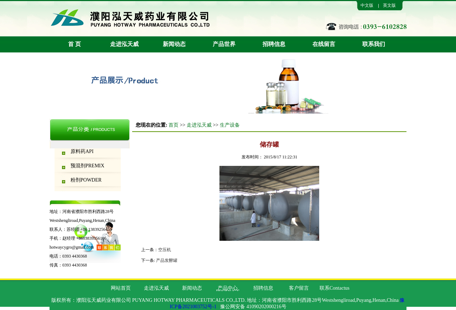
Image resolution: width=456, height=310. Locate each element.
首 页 (74, 44)
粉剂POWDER (86, 180)
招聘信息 (274, 44)
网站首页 (121, 288)
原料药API (82, 151)
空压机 (164, 249)
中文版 (367, 5)
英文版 (389, 5)
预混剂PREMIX (87, 165)
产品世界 (224, 44)
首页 (173, 125)
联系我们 (373, 44)
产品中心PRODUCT (227, 289)
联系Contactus (334, 288)
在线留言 (323, 44)
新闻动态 (174, 44)
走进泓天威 (124, 44)
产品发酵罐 (166, 260)
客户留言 (299, 288)
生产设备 (230, 125)
